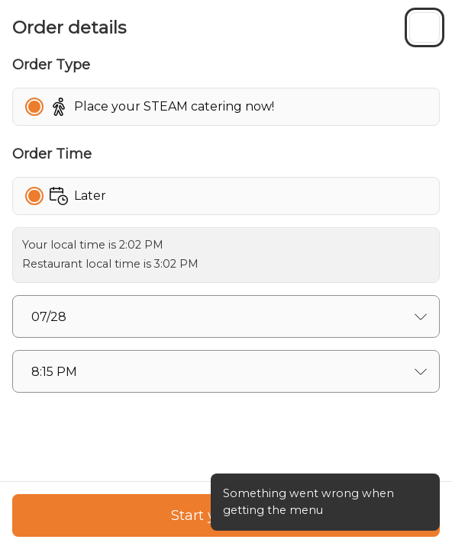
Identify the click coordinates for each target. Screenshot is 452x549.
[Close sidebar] (424, 27)
